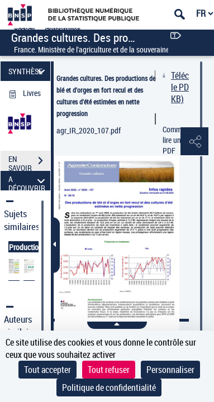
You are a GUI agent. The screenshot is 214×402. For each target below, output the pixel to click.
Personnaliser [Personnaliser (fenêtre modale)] (170, 369)
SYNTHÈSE (28, 71)
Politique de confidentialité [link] (109, 387)
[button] (194, 141)
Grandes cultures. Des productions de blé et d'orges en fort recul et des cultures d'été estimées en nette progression (105, 96)
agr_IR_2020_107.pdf (88, 130)
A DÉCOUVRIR (28, 180)
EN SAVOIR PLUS (29, 162)
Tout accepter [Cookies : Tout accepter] (47, 369)
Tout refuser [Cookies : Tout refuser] (109, 369)
